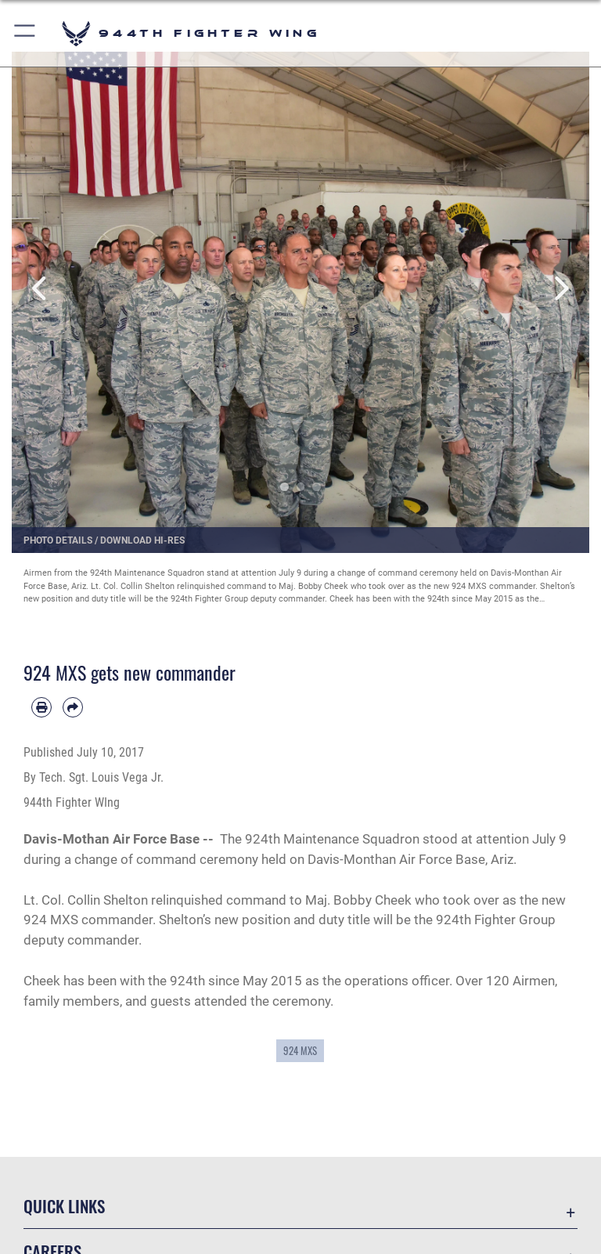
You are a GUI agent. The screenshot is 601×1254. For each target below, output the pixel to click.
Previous (41, 289)
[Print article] (41, 707)
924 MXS (300, 1050)
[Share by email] (73, 707)
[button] (25, 33)
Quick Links (64, 1206)
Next (560, 289)
